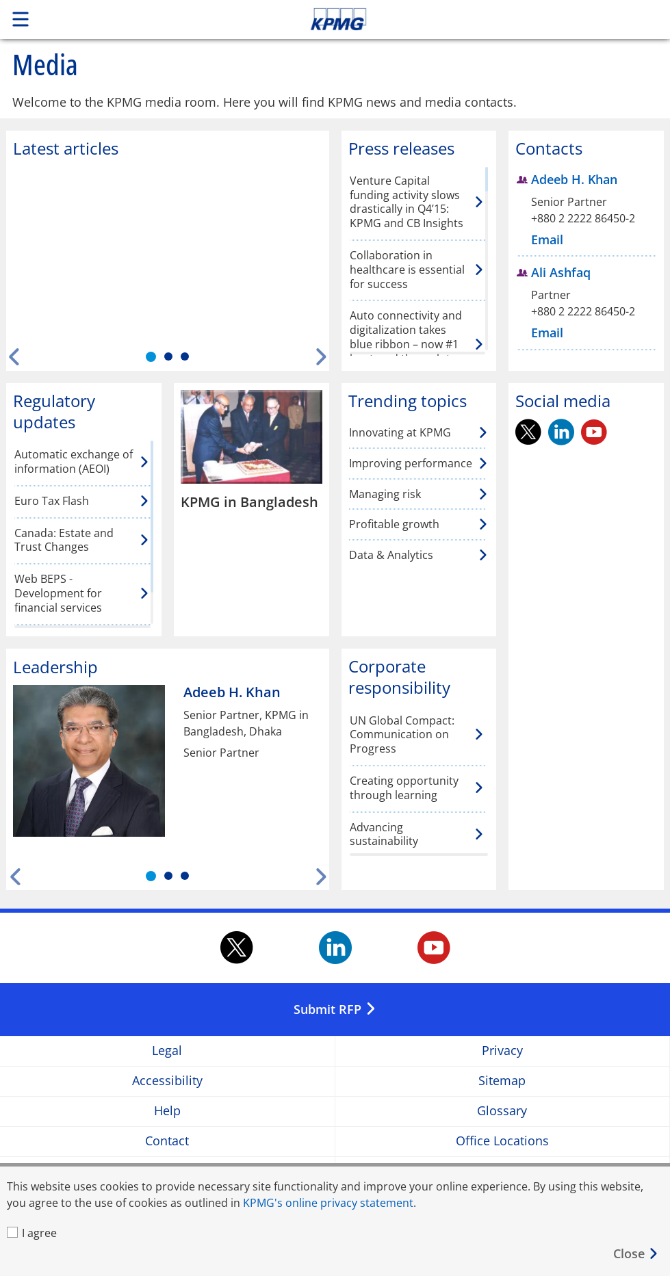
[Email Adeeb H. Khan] (549, 239)
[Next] (320, 356)
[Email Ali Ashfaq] (549, 332)
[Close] (636, 1253)
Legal (167, 1050)
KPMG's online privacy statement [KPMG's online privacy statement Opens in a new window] (328, 1202)
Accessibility (167, 1081)
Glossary (502, 1111)
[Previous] (14, 356)
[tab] (151, 357)
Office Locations (502, 1141)
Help (167, 1111)
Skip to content (470, 19)
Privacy (502, 1050)
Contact (167, 1141)
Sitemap (502, 1081)
